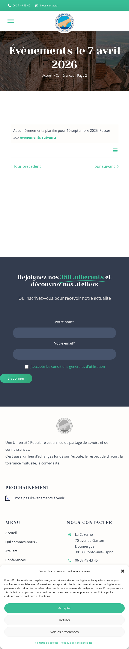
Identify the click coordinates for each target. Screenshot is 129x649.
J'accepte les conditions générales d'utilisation (68, 366)
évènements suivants (38, 137)
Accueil (47, 75)
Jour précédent (27, 166)
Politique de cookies (46, 642)
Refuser (64, 620)
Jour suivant (104, 166)
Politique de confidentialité (76, 642)
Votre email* (64, 343)
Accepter (64, 608)
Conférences (65, 75)
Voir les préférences (64, 632)
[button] (122, 571)
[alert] (64, 498)
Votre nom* (64, 322)
